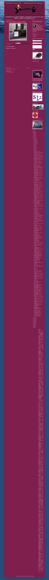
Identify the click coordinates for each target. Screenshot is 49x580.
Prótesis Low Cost (36, 231)
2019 (34, 317)
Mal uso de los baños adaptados (40, 471)
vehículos (39, 566)
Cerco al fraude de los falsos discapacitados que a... (37, 286)
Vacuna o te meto (36, 246)
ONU (40, 485)
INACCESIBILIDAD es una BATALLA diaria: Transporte (38, 230)
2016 (34, 320)
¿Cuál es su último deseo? (37, 180)
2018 (34, 318)
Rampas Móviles (40, 514)
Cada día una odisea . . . (36, 282)
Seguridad (39, 530)
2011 (34, 325)
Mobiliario (39, 474)
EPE (42, 409)
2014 (34, 322)
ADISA (39, 340)
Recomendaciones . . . (36, 306)
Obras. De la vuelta (36, 283)
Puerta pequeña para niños (37, 259)
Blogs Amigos (40, 355)
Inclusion (40, 446)
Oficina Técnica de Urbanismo (37, 154)
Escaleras (41, 410)
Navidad (42, 478)
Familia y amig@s (40, 420)
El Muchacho (35, 264)
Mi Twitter (34, 36)
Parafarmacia (39, 487)
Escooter (35, 268)
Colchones (42, 369)
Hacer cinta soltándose (36, 221)
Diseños (39, 393)
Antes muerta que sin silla (37, 261)
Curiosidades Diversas (40, 381)
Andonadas (40, 342)
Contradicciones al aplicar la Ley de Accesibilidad (40, 378)
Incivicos (39, 445)
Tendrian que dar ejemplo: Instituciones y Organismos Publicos (40, 558)
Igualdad (41, 440)
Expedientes (39, 419)
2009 (34, 327)
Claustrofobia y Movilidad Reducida (38, 284)
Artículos (41, 344)
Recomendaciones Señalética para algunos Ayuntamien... (38, 255)
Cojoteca (39, 369)
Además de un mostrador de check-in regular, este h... (38, 177)
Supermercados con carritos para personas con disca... (37, 158)
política (41, 502)
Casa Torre (41, 364)
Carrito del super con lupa (37, 189)
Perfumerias (41, 492)
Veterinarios (42, 567)
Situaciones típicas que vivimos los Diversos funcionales (40, 544)
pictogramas (39, 497)
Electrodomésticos (40, 402)
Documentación (39, 399)
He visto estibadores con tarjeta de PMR (38, 215)
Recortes (39, 519)
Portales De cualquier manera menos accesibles (40, 507)
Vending (39, 567)
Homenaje (41, 435)
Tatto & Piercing (39, 554)
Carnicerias (39, 361)
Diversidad (39, 395)
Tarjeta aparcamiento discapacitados (40, 553)
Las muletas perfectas (36, 241)
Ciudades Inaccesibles (36, 239)
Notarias (39, 482)
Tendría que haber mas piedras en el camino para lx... (38, 179)
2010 (34, 326)
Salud (42, 526)
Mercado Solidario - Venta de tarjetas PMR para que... (38, 228)
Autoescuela (39, 349)
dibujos (39, 390)
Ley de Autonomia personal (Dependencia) (40, 462)
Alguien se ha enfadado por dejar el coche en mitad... (38, 184)
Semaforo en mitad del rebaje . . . (37, 311)
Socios (41, 547)
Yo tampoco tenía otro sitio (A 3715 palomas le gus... (38, 292)
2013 (34, 323)
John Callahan (35, 210)
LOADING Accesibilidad (36, 240)
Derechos (39, 389)
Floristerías (39, 423)
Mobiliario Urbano (39, 475)
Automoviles (39, 350)
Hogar (39, 435)
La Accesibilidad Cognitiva (37, 211)
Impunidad (40, 443)
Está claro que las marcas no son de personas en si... (38, 190)
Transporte (39, 562)
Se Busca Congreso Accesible (37, 310)
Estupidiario (39, 418)
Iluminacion (39, 442)
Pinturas (39, 498)
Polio (42, 501)
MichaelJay (25, 576)
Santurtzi (39, 529)
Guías (39, 427)
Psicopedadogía (39, 510)
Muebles (42, 477)
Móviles (40, 477)
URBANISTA (35, 222)
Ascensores (39, 345)
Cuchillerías (41, 379)
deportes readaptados (40, 386)
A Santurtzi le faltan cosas (40, 331)
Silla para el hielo (36, 280)
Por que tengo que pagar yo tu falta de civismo (40, 505)
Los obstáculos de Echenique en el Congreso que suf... (38, 252)
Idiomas (42, 439)
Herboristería (39, 433)
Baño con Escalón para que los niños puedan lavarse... (38, 171)
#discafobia (39, 330)
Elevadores (39, 403)
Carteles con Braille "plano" (37, 201)
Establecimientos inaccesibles (40, 413)
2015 (34, 321)
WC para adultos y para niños (37, 188)
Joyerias (41, 453)
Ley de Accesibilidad (40, 460)
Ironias (42, 451)
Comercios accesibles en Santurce (40, 373)
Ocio (42, 484)
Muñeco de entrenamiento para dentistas (38, 220)
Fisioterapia (39, 422)
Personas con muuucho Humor (37, 151)
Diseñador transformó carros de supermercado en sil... (37, 202)
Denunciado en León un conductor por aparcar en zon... (38, 195)
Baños (42, 353)
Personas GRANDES (39, 496)
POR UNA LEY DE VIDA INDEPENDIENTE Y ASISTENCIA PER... (38, 309)
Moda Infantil (42, 476)
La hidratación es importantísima (37, 166)
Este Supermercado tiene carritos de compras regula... (38, 172)
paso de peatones (40, 490)
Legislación (39, 458)
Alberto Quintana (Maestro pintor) (37, 254)
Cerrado (42, 367)
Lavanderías (39, 456)
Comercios (39, 371)
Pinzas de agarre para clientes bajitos (38, 187)
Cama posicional (36, 181)
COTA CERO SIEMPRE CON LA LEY (38, 253)
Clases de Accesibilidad (36, 307)
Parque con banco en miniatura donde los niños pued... (38, 174)
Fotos (39, 425)
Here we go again (36, 269)
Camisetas (40, 358)
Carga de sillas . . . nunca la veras (37, 270)
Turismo (39, 563)
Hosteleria (39, 436)
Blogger (32, 576)
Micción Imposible (36, 212)
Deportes (39, 385)
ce (38, 365)
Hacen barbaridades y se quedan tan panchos (40, 428)
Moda (39, 476)
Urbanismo (40, 564)
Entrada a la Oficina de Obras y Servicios (38, 200)
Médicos (41, 473)
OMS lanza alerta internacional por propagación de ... (38, 293)
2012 (34, 324)
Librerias (41, 463)
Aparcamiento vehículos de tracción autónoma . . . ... (38, 245)
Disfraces (39, 394)
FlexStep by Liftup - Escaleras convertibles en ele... (37, 235)
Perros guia (40, 493)
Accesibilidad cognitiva (40, 334)
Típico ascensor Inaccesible (37, 258)
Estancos (39, 417)
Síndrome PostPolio (39, 541)
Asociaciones (39, 348)
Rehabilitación (39, 523)
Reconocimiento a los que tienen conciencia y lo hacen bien (40, 518)
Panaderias (41, 486)
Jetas (42, 452)
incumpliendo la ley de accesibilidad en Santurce (40, 449)
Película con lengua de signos (37, 281)
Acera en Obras (35, 279)
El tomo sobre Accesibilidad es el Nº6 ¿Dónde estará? (38, 305)
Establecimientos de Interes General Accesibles (40, 412)
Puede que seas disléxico (37, 213)
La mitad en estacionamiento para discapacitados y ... (37, 312)
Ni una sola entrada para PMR (37, 214)
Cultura (39, 380)
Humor (39, 438)
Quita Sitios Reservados (36, 234)
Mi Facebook (34, 35)
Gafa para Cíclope (36, 260)
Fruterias (42, 425)
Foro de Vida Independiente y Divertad (40, 424)
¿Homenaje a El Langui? (36, 165)
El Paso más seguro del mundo (37, 164)
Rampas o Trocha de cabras (40, 516)
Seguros (39, 531)
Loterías (41, 469)
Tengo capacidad (40, 560)
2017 (34, 319)
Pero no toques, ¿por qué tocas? (37, 219)
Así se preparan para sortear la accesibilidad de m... (37, 248)
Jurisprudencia (39, 455)
